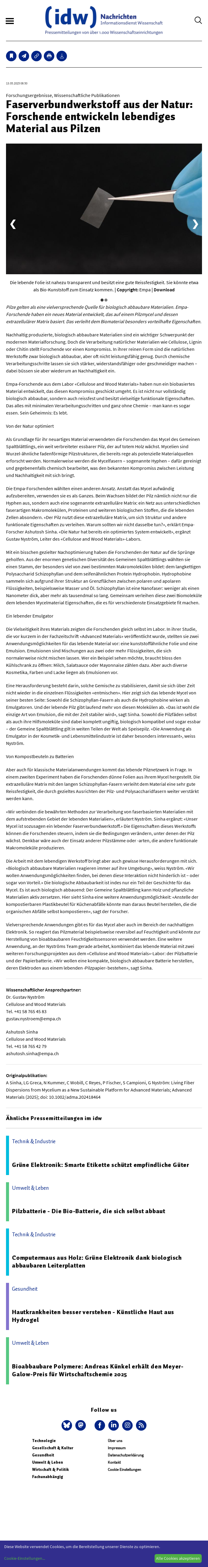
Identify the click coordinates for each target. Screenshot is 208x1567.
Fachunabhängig (47, 1477)
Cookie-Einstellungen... (24, 1558)
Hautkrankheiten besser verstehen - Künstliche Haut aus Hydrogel (93, 1315)
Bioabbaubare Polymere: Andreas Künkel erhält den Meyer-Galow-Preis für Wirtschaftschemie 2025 (98, 1370)
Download (164, 290)
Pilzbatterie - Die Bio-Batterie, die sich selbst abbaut (88, 1211)
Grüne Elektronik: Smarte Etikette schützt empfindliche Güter (100, 1164)
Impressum (117, 1447)
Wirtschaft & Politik (50, 1469)
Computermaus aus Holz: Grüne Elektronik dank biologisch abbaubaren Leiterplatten (97, 1261)
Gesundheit (43, 1455)
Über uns (115, 1440)
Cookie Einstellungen (124, 1469)
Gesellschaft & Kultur (52, 1448)
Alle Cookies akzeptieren (178, 1558)
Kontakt (114, 1462)
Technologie (44, 1441)
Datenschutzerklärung (126, 1455)
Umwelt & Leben (47, 1462)
